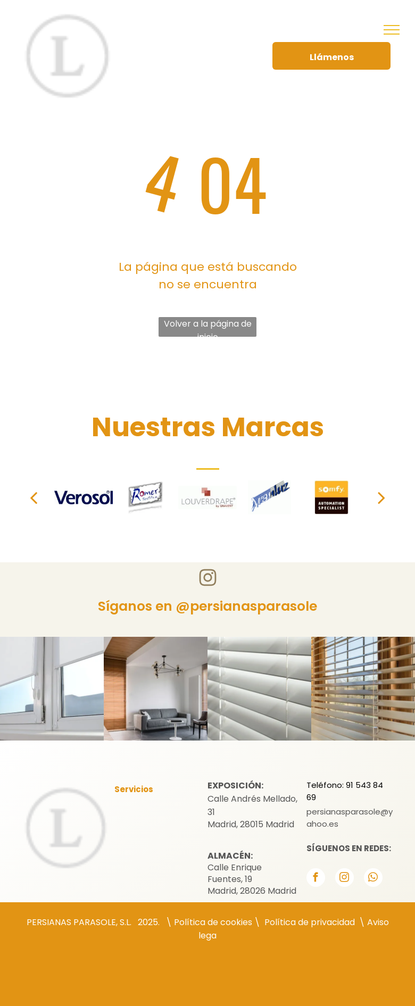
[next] (381, 497)
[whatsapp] (373, 878)
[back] (33, 497)
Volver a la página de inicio (208, 327)
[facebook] (315, 878)
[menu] (391, 30)
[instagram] (344, 878)
